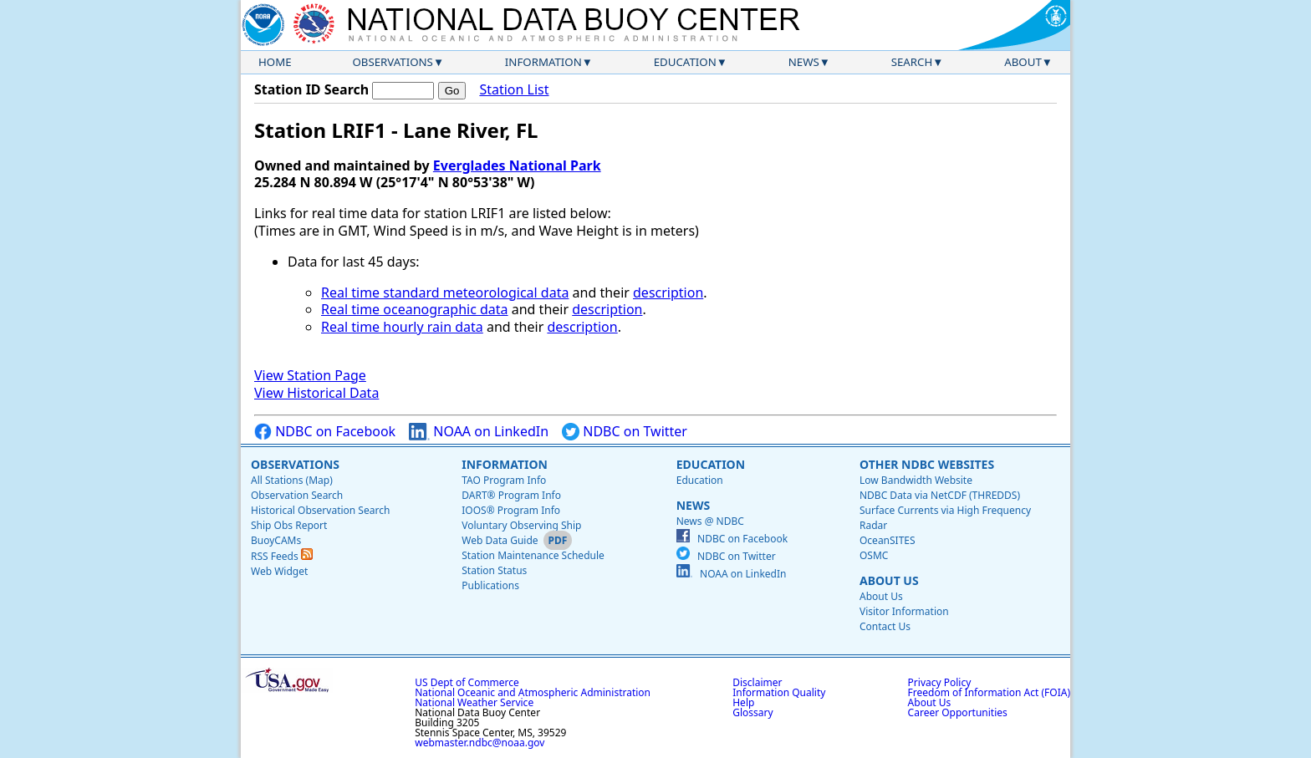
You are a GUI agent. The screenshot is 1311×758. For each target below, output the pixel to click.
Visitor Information (904, 611)
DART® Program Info (511, 495)
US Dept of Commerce (467, 682)
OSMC (874, 555)
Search (912, 61)
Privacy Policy (940, 682)
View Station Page (310, 375)
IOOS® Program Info (511, 510)
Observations (392, 61)
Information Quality (778, 692)
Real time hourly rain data (402, 327)
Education (685, 61)
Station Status (494, 570)
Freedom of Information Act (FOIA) (989, 692)
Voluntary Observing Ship (521, 525)
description (668, 292)
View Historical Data (316, 393)
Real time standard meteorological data (445, 292)
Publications (490, 585)
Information (543, 61)
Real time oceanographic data (414, 309)
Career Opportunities (957, 712)
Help (743, 702)
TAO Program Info (504, 480)
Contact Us (885, 626)
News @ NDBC (710, 521)
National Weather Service (474, 702)
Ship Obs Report (289, 525)
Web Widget (279, 571)
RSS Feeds (282, 556)
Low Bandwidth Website (916, 480)
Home (275, 61)
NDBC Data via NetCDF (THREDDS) (940, 495)
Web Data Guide (500, 540)
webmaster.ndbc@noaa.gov (479, 742)
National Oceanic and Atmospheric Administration (532, 692)
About (1023, 61)
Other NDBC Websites (927, 464)
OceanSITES (888, 540)
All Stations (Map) (292, 480)
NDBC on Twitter (624, 431)
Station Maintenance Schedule (533, 555)
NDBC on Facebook (324, 431)
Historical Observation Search (320, 510)
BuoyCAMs (276, 540)
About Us (889, 580)
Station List (513, 90)
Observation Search (297, 495)
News (803, 61)
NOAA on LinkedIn (478, 431)
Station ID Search (311, 89)
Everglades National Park (517, 165)
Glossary (752, 712)
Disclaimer (757, 682)
